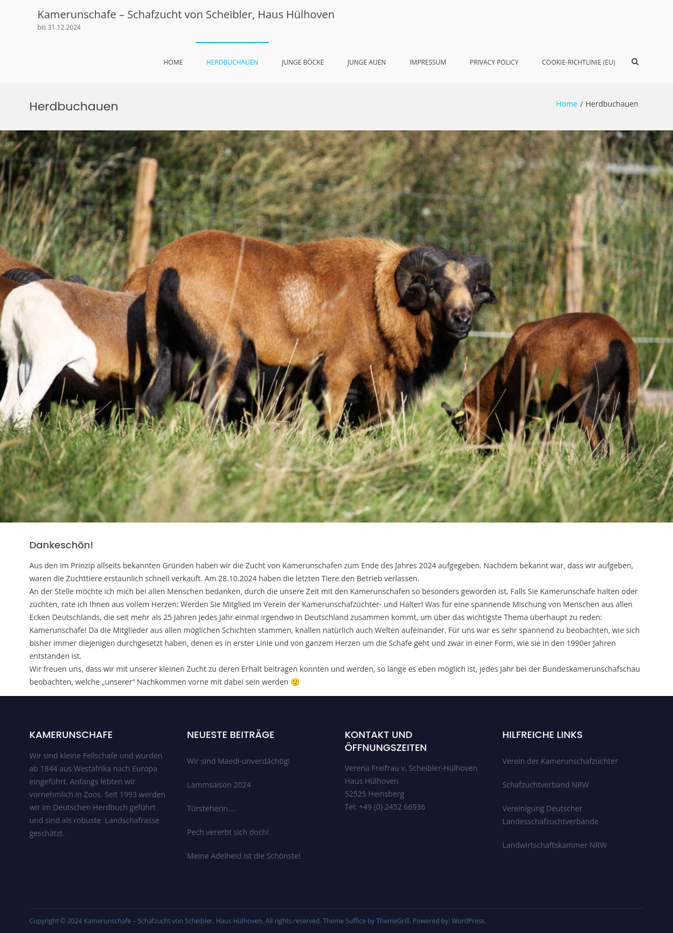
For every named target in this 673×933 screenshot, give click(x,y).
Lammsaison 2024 (219, 784)
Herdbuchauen (232, 62)
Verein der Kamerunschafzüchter (560, 761)
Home (173, 62)
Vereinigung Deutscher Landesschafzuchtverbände (550, 814)
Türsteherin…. (211, 808)
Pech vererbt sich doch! (228, 832)
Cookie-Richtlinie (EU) (578, 62)
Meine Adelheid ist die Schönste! (244, 856)
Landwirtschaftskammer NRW (554, 845)
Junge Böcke (303, 62)
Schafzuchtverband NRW (545, 784)
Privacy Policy (494, 62)
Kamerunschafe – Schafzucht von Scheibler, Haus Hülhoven (186, 14)
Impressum (428, 62)
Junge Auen (367, 62)
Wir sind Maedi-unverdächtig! (238, 761)
